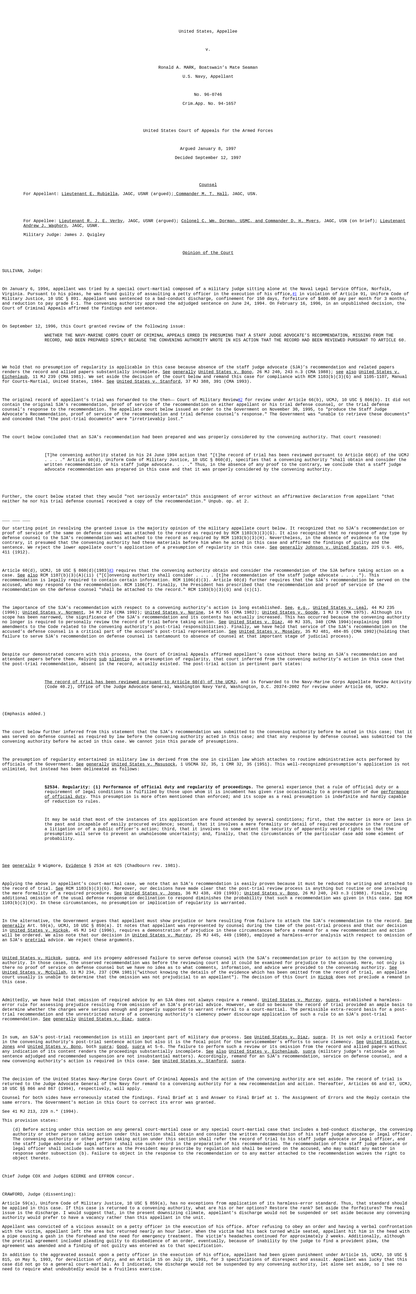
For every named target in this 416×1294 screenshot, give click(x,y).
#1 (295, 293)
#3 (111, 570)
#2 (240, 399)
